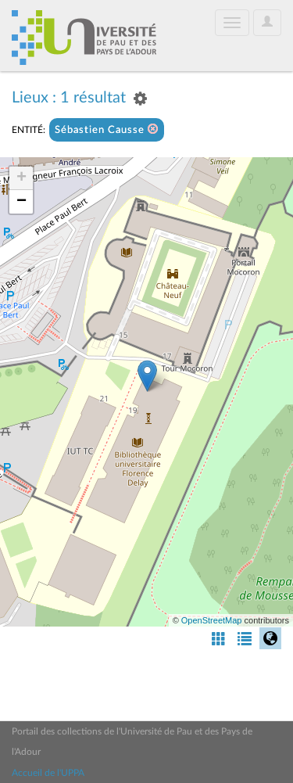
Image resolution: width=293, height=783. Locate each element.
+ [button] (21, 178)
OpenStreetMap (211, 620)
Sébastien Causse (107, 129)
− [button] (21, 202)
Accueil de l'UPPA (48, 773)
